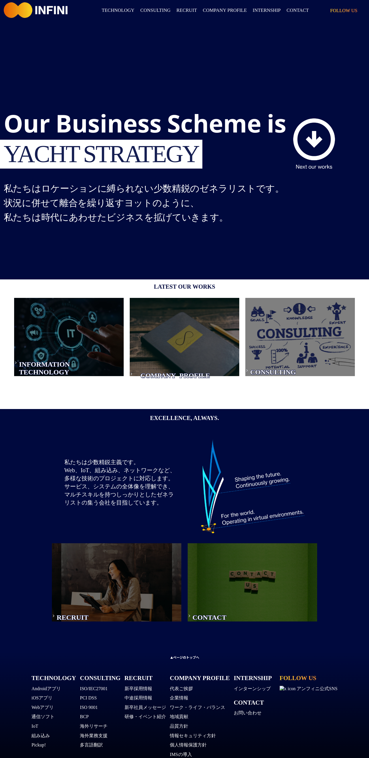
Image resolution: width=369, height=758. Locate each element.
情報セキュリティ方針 (193, 737)
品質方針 (179, 728)
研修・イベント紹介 (145, 718)
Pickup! (38, 746)
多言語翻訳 (91, 746)
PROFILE (185, 384)
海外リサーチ (94, 728)
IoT (34, 728)
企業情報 (179, 699)
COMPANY (146, 384)
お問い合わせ (247, 714)
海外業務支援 (94, 737)
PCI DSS (88, 699)
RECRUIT (186, 10)
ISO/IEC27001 (94, 690)
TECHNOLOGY (118, 10)
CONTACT (249, 704)
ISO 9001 (89, 709)
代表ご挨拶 (181, 690)
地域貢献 (179, 718)
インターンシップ (252, 690)
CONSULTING (155, 10)
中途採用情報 (138, 699)
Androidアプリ (46, 690)
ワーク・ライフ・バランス (197, 709)
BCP (84, 718)
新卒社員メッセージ (145, 709)
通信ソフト (42, 718)
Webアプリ (42, 709)
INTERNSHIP (253, 679)
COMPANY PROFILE (225, 10)
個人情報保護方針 (188, 746)
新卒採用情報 (138, 690)
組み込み (40, 737)
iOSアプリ (41, 699)
